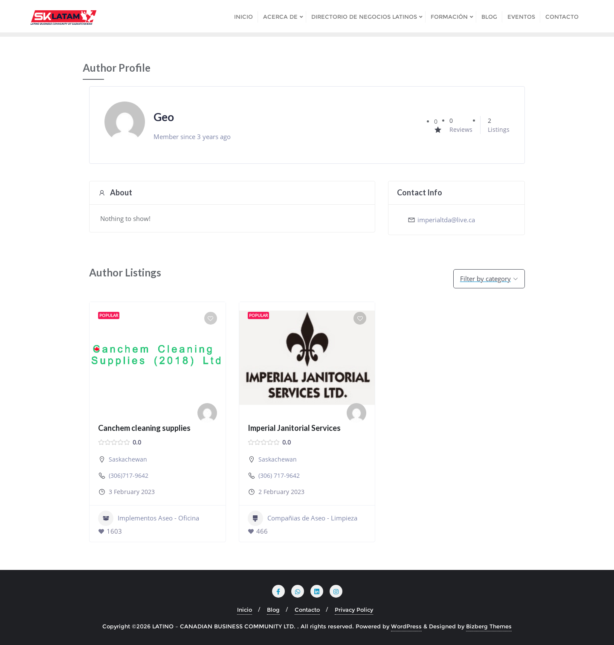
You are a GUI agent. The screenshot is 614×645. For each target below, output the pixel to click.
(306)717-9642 (128, 475)
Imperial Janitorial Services (294, 428)
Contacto (307, 609)
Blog (273, 609)
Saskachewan (128, 459)
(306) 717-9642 (279, 475)
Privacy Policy (354, 609)
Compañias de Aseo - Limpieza (302, 518)
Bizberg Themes (489, 626)
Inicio (244, 609)
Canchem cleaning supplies (144, 428)
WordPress (406, 626)
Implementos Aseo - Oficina (148, 518)
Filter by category (485, 278)
